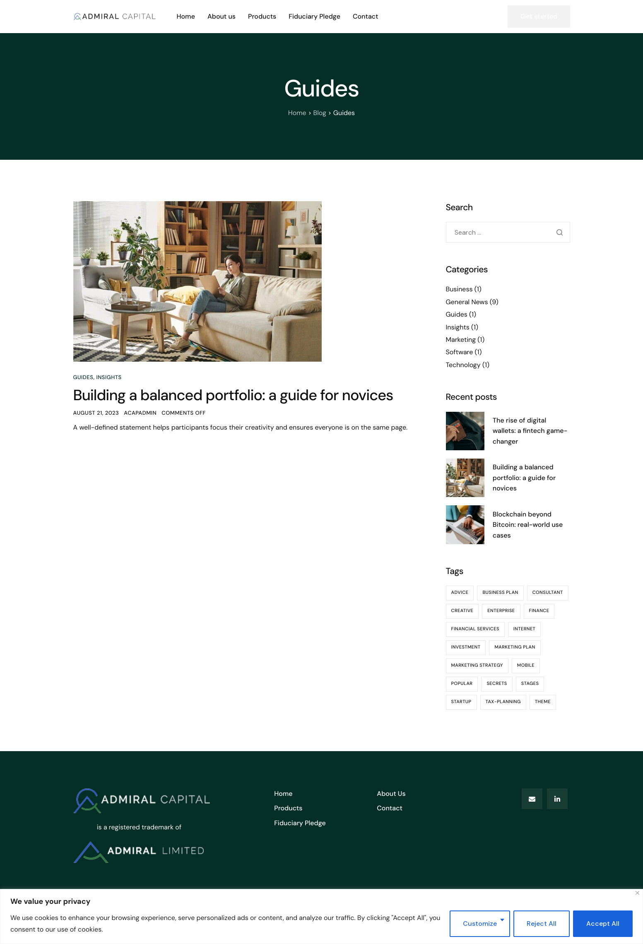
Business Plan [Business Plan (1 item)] (500, 593)
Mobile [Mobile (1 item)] (526, 665)
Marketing (461, 339)
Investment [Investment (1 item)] (466, 647)
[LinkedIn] (557, 798)
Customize (480, 923)
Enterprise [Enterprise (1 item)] (501, 611)
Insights (108, 377)
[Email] (532, 798)
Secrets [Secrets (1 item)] (496, 684)
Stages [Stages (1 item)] (530, 684)
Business (459, 289)
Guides (83, 377)
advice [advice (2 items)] (460, 593)
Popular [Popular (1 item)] (462, 684)
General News (467, 302)
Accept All (602, 923)
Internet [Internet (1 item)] (524, 629)
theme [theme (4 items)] (543, 702)
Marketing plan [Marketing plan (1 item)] (514, 647)
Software (459, 352)
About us (221, 16)
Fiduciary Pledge (314, 16)
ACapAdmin (140, 413)
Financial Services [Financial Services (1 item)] (475, 629)
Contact (365, 16)
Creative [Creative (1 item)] (462, 611)
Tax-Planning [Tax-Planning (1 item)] (503, 702)
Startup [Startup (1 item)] (461, 702)
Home (186, 16)
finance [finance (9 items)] (539, 611)
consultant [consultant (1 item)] (547, 593)
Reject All (541, 923)
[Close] (637, 893)
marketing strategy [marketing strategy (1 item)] (477, 665)
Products (262, 16)
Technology (463, 364)
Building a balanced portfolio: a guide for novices (233, 395)
